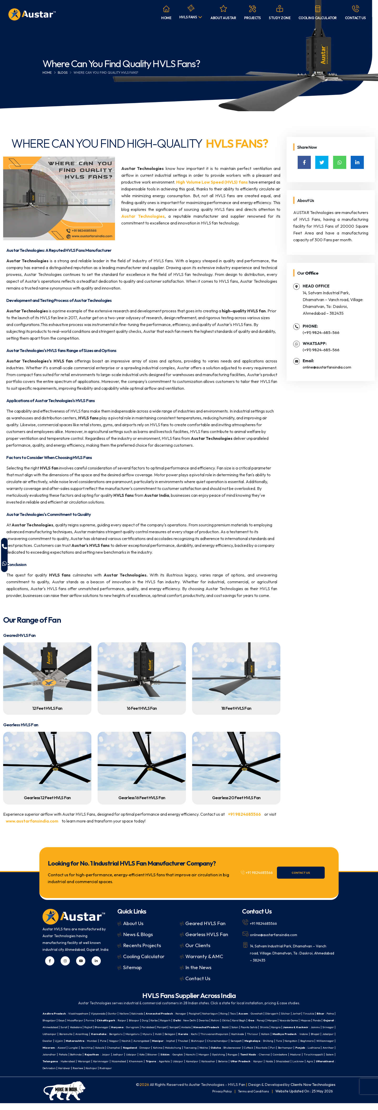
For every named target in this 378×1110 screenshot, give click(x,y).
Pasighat (213, 1013)
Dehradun (326, 1068)
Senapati (106, 1047)
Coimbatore (217, 1061)
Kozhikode (83, 1041)
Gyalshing (147, 1061)
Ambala (285, 1027)
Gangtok (101, 1061)
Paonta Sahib (63, 1034)
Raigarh (221, 1020)
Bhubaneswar (132, 1054)
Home (47, 72)
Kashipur (79, 1075)
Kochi (330, 1034)
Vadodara (161, 1027)
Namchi (116, 1061)
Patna (73, 1020)
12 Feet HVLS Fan (47, 708)
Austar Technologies (143, 216)
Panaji (329, 1020)
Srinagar (153, 1034)
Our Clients (197, 945)
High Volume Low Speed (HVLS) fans (212, 182)
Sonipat (272, 1027)
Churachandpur (85, 1047)
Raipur (171, 1020)
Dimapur (329, 1047)
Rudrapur (95, 1075)
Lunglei (250, 1047)
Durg (197, 1020)
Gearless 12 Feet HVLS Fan (47, 797)
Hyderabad (308, 1061)
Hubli (290, 1034)
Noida (242, 1068)
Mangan (130, 1061)
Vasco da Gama (68, 1027)
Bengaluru (243, 1034)
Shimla (81, 1034)
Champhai (294, 1047)
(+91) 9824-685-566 (321, 332)
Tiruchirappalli (254, 1061)
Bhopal (166, 1041)
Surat (147, 1027)
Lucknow (275, 1068)
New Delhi (248, 1020)
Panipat (258, 1027)
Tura (153, 1047)
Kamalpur (155, 1068)
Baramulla (188, 1034)
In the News (198, 967)
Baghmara (184, 1047)
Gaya (102, 1020)
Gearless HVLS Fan (206, 934)
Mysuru (278, 1034)
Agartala (124, 1068)
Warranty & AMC (204, 956)
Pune (255, 1041)
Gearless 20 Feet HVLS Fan (236, 797)
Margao (48, 1027)
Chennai (199, 1061)
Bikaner (72, 1061)
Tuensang (85, 1054)
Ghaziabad (258, 1068)
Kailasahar (173, 1068)
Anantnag (205, 1034)
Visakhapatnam (82, 1013)
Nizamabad (71, 1068)
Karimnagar (51, 1068)
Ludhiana (221, 1054)
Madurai (235, 1061)
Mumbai (244, 1041)
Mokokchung (66, 1054)
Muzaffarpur (118, 1020)
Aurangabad (296, 1041)
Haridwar (49, 1075)
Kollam (113, 1041)
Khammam (91, 1068)
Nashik (280, 1041)
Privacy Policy (216, 1098)
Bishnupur (64, 1047)
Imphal (329, 1041)
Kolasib (279, 1047)
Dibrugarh (301, 1013)
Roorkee (64, 1075)
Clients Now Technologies (313, 1091)
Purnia (134, 1020)
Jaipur (314, 1054)
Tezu (257, 1013)
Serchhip (265, 1047)
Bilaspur (184, 1020)
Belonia (189, 1068)
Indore (154, 1041)
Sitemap (132, 967)
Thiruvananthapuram (58, 1041)
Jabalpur (180, 1041)
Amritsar (237, 1054)
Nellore (134, 1013)
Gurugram (225, 1027)
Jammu (138, 1034)
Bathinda (282, 1054)
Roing (247, 1013)
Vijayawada (105, 1013)
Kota (60, 1061)
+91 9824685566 (244, 814)
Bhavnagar (190, 1027)
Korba (208, 1020)
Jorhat (329, 1013)
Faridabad (242, 1027)
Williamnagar (204, 1047)
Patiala (268, 1054)
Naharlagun (231, 1013)
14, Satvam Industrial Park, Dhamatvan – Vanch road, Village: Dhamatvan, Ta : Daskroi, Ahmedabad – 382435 (289, 952)
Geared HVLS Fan (205, 923)
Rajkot (175, 1027)
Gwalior (195, 1041)
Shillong (141, 1047)
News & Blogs (138, 934)
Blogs (62, 72)
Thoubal (48, 1047)
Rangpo (163, 1061)
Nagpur (267, 1041)
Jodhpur (328, 1054)
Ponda (100, 1027)
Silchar (317, 1013)
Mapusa (88, 1027)
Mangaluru (262, 1034)
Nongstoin (166, 1047)
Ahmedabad (132, 1027)
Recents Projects (142, 945)
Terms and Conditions (251, 1098)
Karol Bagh (304, 1020)
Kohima (49, 1054)
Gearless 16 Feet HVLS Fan (141, 797)
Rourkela (164, 1054)
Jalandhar (253, 1054)
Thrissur (99, 1041)
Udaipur (48, 1061)
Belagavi (303, 1034)
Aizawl (238, 1047)
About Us (133, 923)
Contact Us (309, 872)
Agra (288, 1068)
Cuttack (150, 1054)
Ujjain (207, 1041)
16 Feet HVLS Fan (142, 708)
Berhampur (190, 1054)
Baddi (330, 1027)
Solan (47, 1034)
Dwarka (264, 1020)
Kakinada (149, 1013)
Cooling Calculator (144, 956)
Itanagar (198, 1013)
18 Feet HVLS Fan (236, 708)
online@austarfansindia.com (327, 367)
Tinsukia (49, 1020)
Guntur (121, 1013)
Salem (272, 1061)
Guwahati (284, 1013)
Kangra (93, 1034)
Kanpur (229, 1068)
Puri (176, 1054)
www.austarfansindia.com (32, 821)
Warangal (326, 1061)
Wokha (101, 1054)
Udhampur (170, 1034)
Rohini (277, 1020)
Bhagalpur (88, 1020)
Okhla (289, 1020)
